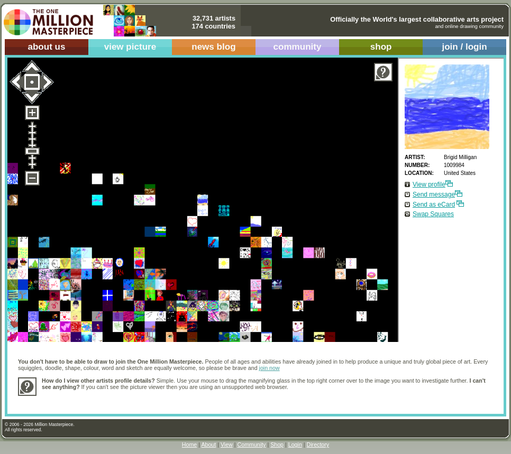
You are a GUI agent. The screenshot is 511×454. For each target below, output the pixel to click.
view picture (130, 47)
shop (381, 47)
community (297, 47)
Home (189, 444)
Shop (277, 444)
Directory (318, 444)
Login (295, 444)
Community (252, 444)
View (227, 444)
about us (46, 47)
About (208, 444)
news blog (213, 47)
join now (269, 368)
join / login (464, 47)
